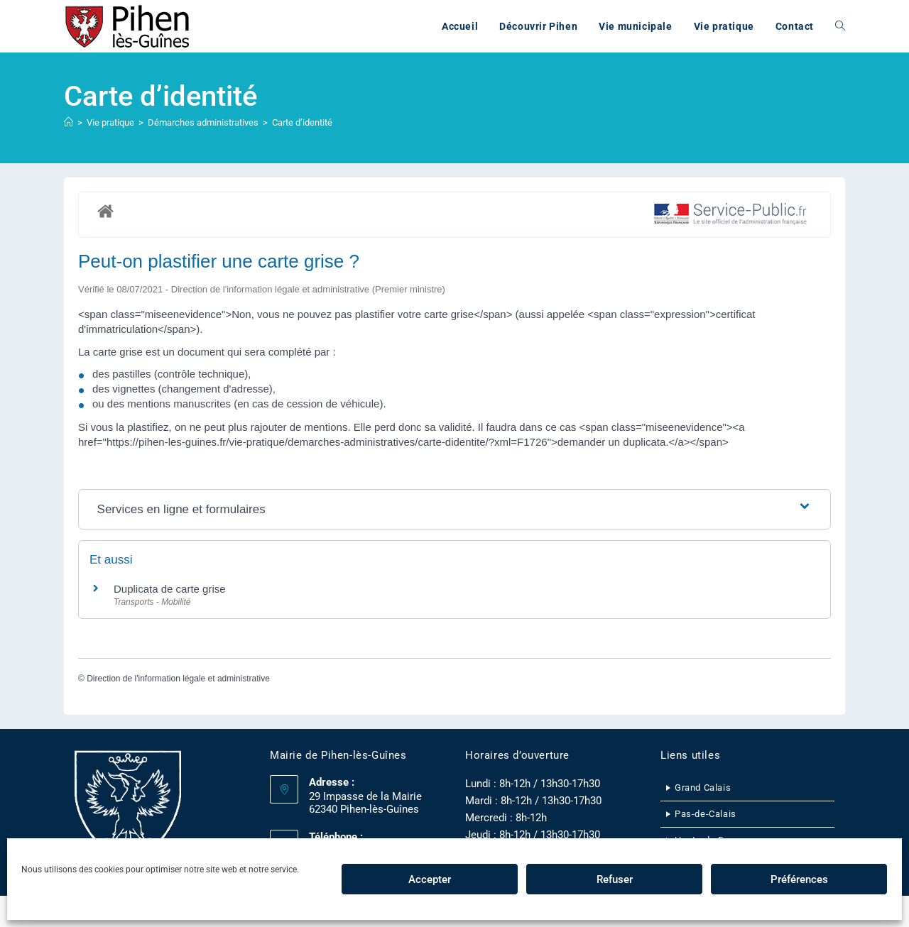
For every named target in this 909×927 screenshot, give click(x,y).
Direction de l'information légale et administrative (178, 679)
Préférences (799, 879)
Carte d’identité (302, 122)
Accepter (429, 879)
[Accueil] (68, 122)
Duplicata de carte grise (170, 589)
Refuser (615, 879)
